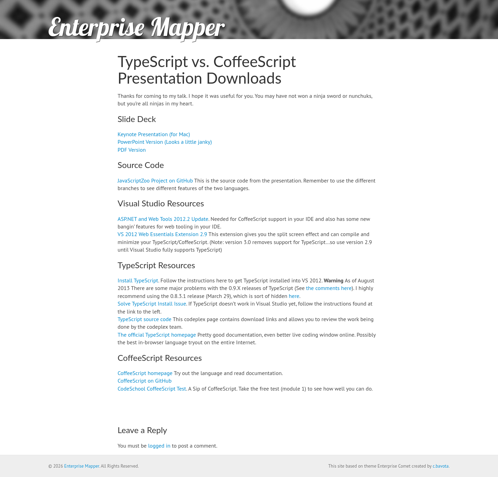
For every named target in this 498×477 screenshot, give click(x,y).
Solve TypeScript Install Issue (152, 303)
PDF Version (132, 149)
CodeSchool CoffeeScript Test (152, 388)
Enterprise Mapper (136, 26)
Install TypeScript (138, 280)
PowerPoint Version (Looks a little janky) (165, 141)
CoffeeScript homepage (145, 373)
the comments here (329, 287)
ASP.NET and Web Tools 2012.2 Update (163, 218)
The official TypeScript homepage (157, 334)
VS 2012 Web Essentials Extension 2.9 (162, 234)
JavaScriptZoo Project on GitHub (155, 180)
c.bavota (441, 466)
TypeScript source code (145, 319)
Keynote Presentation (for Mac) (154, 134)
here (294, 295)
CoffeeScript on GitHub (145, 380)
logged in (159, 445)
